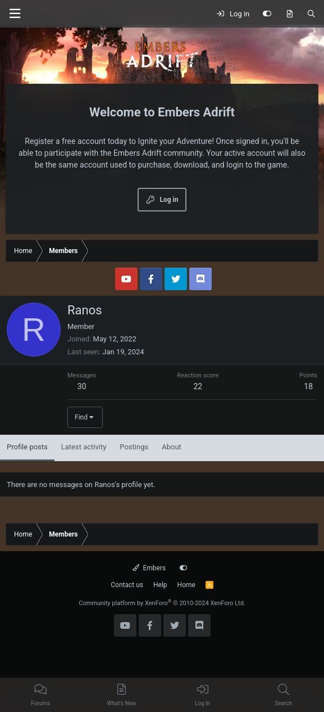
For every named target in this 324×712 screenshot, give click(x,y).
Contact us (127, 585)
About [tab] (171, 447)
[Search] (311, 14)
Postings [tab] (134, 447)
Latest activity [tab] (84, 447)
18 (308, 386)
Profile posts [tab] (27, 447)
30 (81, 386)
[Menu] (14, 14)
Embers (149, 568)
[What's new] (289, 14)
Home (186, 585)
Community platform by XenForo (162, 603)
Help (160, 585)
